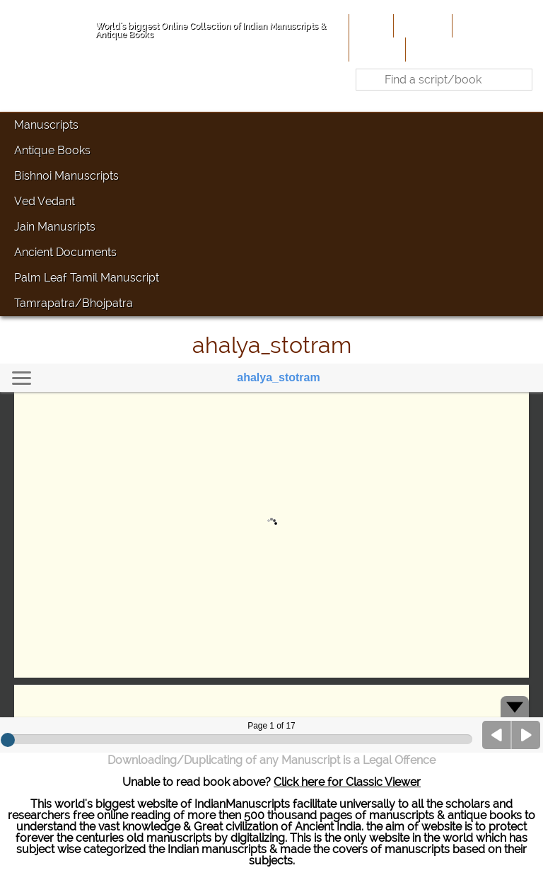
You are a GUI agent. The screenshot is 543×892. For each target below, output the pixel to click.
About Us (421, 25)
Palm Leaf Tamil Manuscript (86, 277)
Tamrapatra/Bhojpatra (73, 303)
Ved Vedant (44, 201)
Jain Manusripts (54, 226)
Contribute (483, 25)
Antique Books (52, 150)
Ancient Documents (65, 252)
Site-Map (375, 48)
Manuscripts (46, 125)
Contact (430, 48)
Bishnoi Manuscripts (66, 176)
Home (369, 25)
